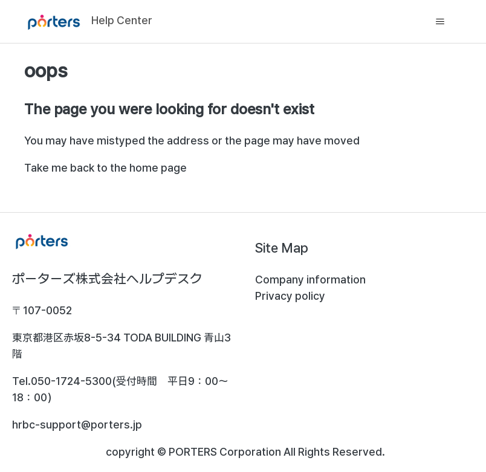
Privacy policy (290, 295)
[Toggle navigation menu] (440, 21)
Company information (310, 279)
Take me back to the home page (105, 167)
